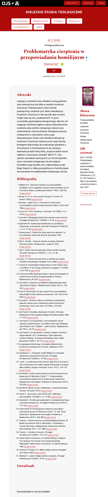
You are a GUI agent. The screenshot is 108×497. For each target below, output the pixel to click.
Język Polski (73, 2)
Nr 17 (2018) (54, 40)
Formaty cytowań (88, 193)
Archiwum (58, 21)
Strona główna (21, 21)
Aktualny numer (40, 21)
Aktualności (74, 21)
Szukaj (39, 27)
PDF (54, 71)
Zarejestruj (88, 3)
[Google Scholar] (25, 193)
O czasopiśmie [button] (21, 27)
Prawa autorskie (86, 205)
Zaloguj (101, 3)
